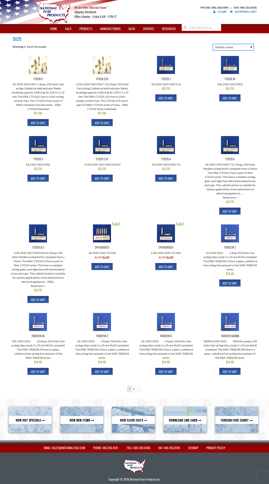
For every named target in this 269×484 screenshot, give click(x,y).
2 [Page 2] (134, 388)
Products (85, 28)
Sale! (68, 28)
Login (219, 11)
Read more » (230, 197)
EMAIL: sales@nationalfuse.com (64, 448)
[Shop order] (233, 47)
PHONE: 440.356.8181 (105, 448)
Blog (132, 28)
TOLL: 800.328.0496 (138, 448)
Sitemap (193, 448)
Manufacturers (110, 28)
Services (148, 28)
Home (53, 28)
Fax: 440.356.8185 (245, 7)
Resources (169, 28)
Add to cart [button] (38, 123)
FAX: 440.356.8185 (169, 448)
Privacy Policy (215, 448)
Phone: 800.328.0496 (214, 7)
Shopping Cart (243, 11)
